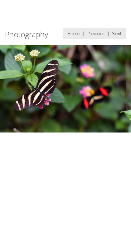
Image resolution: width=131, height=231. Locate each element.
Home (73, 33)
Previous (96, 33)
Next (116, 33)
